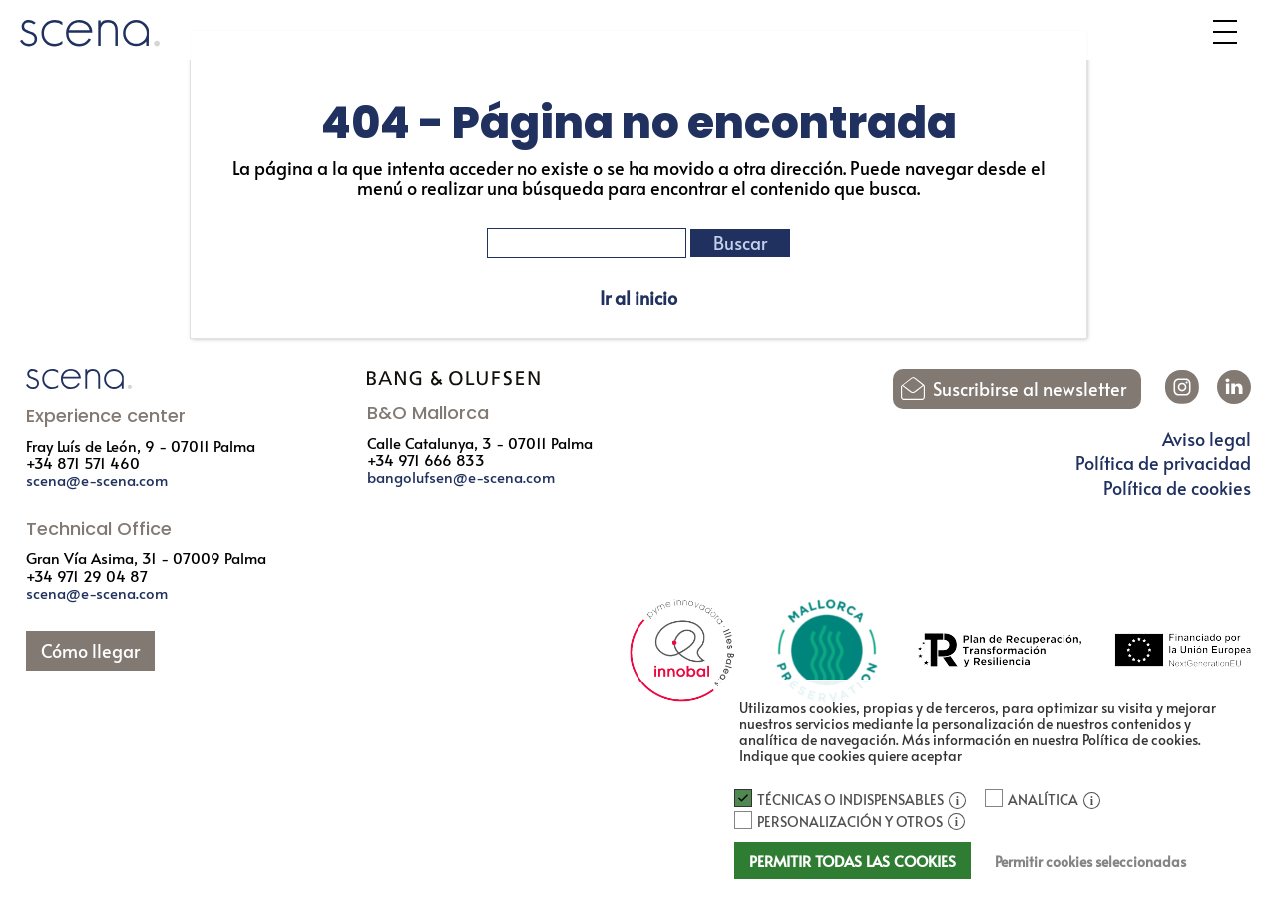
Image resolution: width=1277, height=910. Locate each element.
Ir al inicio (638, 298)
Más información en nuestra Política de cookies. (1051, 739)
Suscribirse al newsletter (1029, 389)
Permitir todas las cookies (852, 860)
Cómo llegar (90, 651)
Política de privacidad (1163, 463)
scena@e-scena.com (97, 479)
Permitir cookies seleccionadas (1090, 861)
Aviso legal (1206, 439)
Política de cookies (1177, 488)
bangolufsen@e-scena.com (461, 476)
